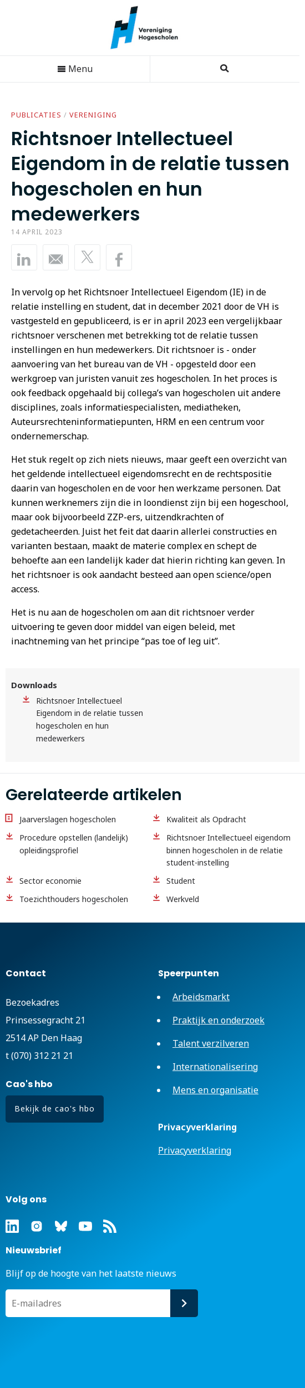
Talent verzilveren (210, 1043)
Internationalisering (215, 1067)
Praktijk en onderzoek (218, 1020)
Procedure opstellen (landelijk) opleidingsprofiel (73, 844)
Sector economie (50, 880)
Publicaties (36, 115)
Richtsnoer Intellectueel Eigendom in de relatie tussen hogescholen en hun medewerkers (89, 719)
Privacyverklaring (194, 1150)
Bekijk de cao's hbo (54, 1108)
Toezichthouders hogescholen (73, 899)
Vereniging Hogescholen (149, 28)
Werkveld (182, 899)
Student (180, 880)
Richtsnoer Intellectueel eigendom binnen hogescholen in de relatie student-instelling (228, 850)
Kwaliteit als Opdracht (206, 819)
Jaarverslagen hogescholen (67, 819)
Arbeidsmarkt (201, 997)
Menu (75, 69)
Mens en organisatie (215, 1090)
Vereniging (93, 115)
